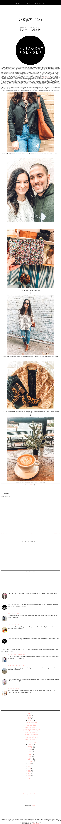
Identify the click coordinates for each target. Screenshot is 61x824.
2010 (29, 777)
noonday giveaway (14, 624)
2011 (29, 775)
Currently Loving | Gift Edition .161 (31, 729)
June (30, 753)
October (30, 746)
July (30, 751)
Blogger (33, 805)
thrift (56, 1)
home (4, 1)
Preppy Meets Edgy (14, 676)
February (30, 760)
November (30, 744)
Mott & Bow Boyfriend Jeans (16, 654)
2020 (29, 717)
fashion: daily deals (8, 647)
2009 (29, 778)
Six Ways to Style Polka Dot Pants (18, 602)
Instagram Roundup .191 (31, 739)
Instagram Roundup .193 (31, 727)
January (30, 761)
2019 (29, 719)
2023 (29, 712)
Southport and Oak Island (16, 665)
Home (30, 533)
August (30, 749)
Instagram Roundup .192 (31, 732)
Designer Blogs (35, 823)
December (30, 720)
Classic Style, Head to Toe (31, 737)
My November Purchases (31, 741)
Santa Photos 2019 (31, 742)
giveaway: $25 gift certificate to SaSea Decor (22, 590)
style (21, 1)
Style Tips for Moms (14, 613)
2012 (29, 773)
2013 (29, 771)
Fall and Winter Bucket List (31, 734)
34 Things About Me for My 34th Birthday (20, 635)
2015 (29, 768)
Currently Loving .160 (31, 736)
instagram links (40, 3)
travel (30, 1)
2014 (29, 770)
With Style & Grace (30, 20)
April (30, 756)
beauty (40, 1)
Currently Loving (13, 688)
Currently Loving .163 (31, 722)
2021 (29, 715)
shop (28, 3)
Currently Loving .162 (31, 724)
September (30, 748)
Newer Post (56, 533)
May (30, 754)
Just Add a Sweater (31, 725)
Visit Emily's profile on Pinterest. (30, 794)
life (48, 1)
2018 (29, 763)
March (30, 758)
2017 (29, 765)
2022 (29, 713)
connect (19, 3)
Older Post (4, 533)
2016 (29, 766)
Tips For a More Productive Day (31, 730)
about (13, 1)
